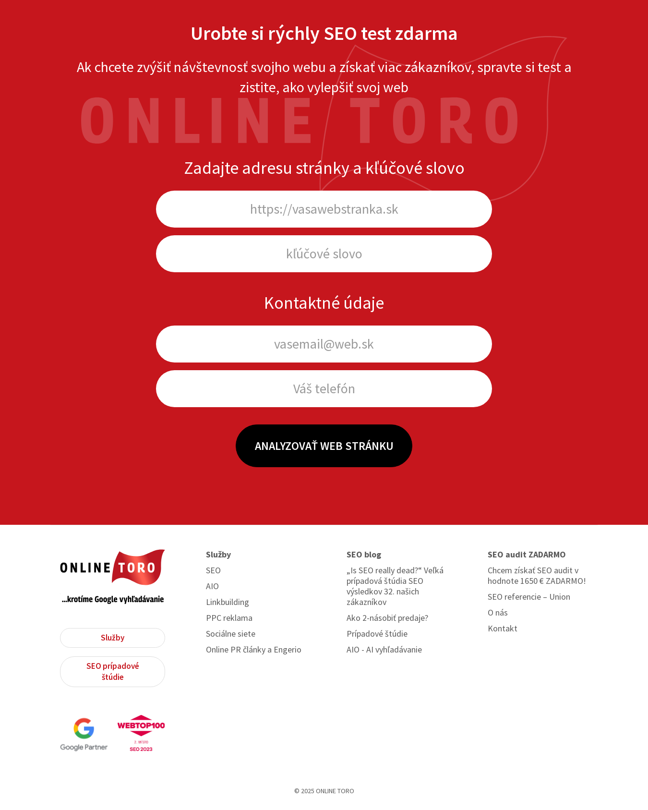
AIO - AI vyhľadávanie (384, 649)
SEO (213, 570)
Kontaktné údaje (324, 303)
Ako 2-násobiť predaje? (387, 618)
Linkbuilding (227, 602)
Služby (112, 637)
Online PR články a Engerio (253, 649)
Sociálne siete (230, 634)
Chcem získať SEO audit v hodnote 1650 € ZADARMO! (537, 575)
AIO (212, 586)
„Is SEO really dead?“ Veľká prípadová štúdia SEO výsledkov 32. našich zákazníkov (395, 586)
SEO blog (364, 554)
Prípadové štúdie (377, 634)
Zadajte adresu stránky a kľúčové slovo (324, 168)
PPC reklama (229, 618)
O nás (498, 612)
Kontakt (502, 628)
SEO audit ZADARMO (527, 554)
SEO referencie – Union (529, 597)
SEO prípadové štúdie (112, 671)
